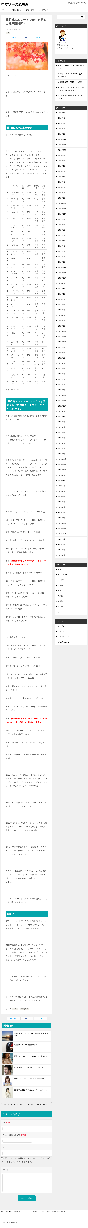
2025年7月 (62, 166)
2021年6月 (62, 427)
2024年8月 (62, 225)
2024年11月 (62, 209)
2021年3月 (62, 443)
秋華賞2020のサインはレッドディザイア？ (15, 1104)
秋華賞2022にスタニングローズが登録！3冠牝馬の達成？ (31, 1034)
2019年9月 (62, 539)
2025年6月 (62, 171)
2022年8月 (62, 353)
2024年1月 (62, 262)
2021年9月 (62, 411)
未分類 (60, 596)
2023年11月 (62, 273)
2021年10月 (62, 406)
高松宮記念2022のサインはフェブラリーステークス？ (31, 1090)
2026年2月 (62, 129)
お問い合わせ (16, 10)
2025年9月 (62, 155)
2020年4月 (62, 502)
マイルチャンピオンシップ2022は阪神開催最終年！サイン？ (31, 1080)
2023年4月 (62, 310)
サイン (15, 1009)
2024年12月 (62, 203)
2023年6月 (62, 299)
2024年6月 (62, 235)
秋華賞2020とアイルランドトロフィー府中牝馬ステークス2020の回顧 (40, 1104)
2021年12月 (62, 395)
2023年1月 (62, 326)
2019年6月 (62, 555)
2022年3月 (62, 379)
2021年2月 (62, 448)
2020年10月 (62, 470)
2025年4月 (62, 182)
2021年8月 (62, 416)
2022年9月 (62, 347)
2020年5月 (62, 496)
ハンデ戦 (61, 580)
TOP (12, 1212)
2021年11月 (62, 400)
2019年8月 (62, 544)
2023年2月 (62, 321)
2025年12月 (62, 139)
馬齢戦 (60, 606)
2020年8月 (62, 480)
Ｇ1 (8, 33)
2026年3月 (62, 123)
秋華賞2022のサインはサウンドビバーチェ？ (28, 1067)
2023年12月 (62, 267)
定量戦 (60, 591)
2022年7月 (62, 358)
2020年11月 (62, 465)
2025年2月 (62, 193)
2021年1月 (62, 454)
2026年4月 (62, 118)
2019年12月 (62, 523)
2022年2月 (62, 385)
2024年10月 (62, 214)
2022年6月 (62, 363)
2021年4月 (62, 438)
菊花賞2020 (24, 1009)
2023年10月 (62, 278)
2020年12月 (62, 459)
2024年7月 (62, 230)
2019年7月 (62, 550)
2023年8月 (62, 288)
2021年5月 (62, 433)
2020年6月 (62, 491)
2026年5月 (62, 113)
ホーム (4, 10)
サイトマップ (43, 10)
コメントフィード (64, 637)
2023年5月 (62, 305)
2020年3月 (62, 507)
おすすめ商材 (63, 575)
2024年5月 (62, 241)
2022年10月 (62, 342)
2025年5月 (62, 177)
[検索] (71, 17)
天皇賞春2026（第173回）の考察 (70, 82)
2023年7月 (62, 294)
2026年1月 (62, 134)
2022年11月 (62, 337)
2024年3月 (62, 251)
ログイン (61, 626)
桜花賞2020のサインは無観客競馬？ (25, 1045)
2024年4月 (62, 246)
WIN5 (60, 569)
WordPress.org (63, 642)
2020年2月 (62, 512)
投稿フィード (63, 631)
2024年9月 (62, 219)
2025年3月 (62, 187)
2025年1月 (62, 198)
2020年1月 (62, 518)
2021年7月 (62, 422)
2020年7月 (62, 486)
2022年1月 (62, 390)
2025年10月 (62, 150)
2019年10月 (62, 534)
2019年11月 (62, 528)
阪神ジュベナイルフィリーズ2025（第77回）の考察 (31, 1056)
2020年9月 (62, 475)
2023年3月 (62, 315)
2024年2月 (62, 257)
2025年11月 (62, 145)
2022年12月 (62, 331)
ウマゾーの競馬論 (15, 4)
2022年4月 (62, 374)
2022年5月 (62, 368)
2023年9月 (62, 283)
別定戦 (60, 585)
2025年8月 (62, 161)
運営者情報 (30, 10)
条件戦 (60, 601)
